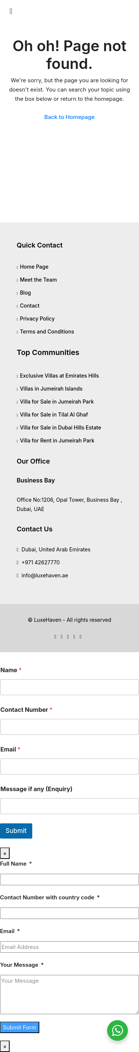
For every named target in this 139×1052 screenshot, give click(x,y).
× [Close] (5, 853)
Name (10, 670)
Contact (30, 305)
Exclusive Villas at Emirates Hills (59, 375)
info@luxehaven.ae (44, 575)
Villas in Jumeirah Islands (51, 388)
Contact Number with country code (47, 897)
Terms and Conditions (47, 331)
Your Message (19, 964)
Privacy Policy (37, 318)
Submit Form (19, 1027)
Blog (25, 292)
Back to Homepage (69, 116)
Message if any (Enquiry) (36, 789)
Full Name (13, 863)
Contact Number (26, 709)
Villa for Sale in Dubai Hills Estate (60, 427)
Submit (16, 830)
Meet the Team (38, 279)
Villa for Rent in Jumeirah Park (57, 440)
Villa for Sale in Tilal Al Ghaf (54, 414)
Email (10, 749)
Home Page (34, 266)
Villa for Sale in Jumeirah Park (57, 401)
